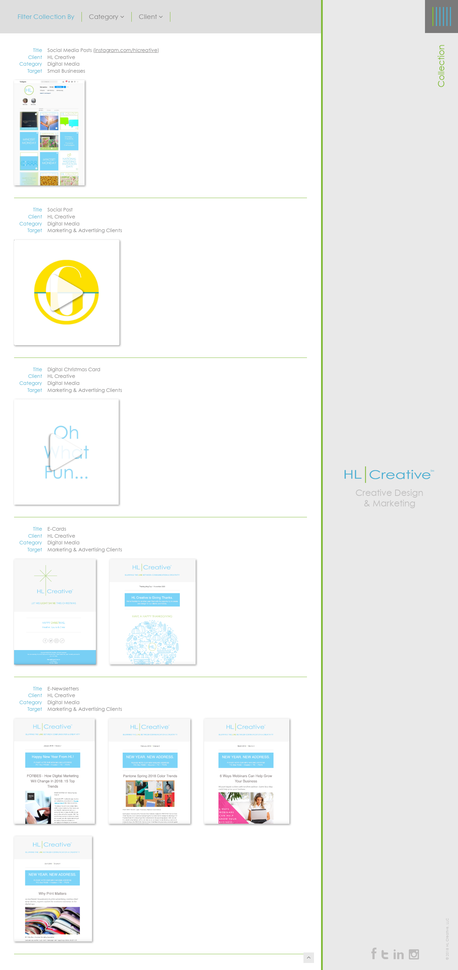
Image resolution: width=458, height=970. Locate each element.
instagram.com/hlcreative (126, 50)
